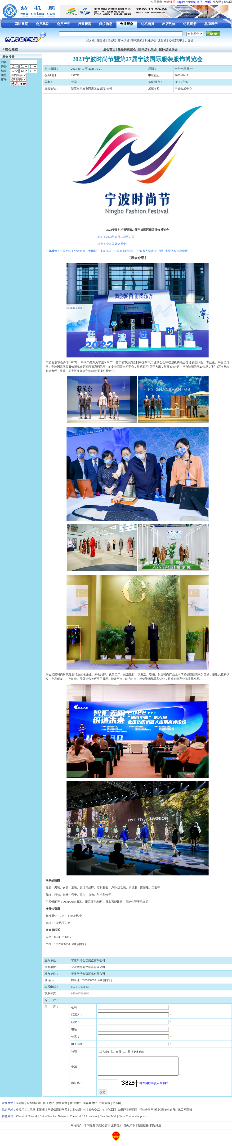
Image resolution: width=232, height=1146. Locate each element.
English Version (186, 2)
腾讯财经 (75, 1106)
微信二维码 (204, 2)
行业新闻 (84, 24)
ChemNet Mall (107, 1119)
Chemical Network (27, 1119)
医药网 (133, 1113)
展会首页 (109, 49)
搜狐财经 (61, 1106)
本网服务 (89, 1129)
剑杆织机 (150, 40)
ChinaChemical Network (54, 1119)
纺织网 (217, 2)
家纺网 (227, 2)
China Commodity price (132, 1119)
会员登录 (156, 2)
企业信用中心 (78, 1113)
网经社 (41, 1113)
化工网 (111, 1113)
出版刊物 (168, 24)
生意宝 (20, 1113)
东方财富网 (34, 1106)
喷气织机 (137, 40)
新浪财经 (48, 1106)
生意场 (31, 1113)
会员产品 (63, 24)
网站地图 (155, 1129)
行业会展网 (146, 1113)
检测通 (159, 1113)
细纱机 (101, 40)
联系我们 (103, 1129)
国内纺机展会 (147, 49)
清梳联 (111, 40)
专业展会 (126, 24)
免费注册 (169, 2)
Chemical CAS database (84, 1119)
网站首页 (21, 24)
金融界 (20, 1106)
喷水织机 (123, 40)
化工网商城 (185, 1113)
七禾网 (116, 1106)
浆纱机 (162, 40)
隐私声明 (129, 1129)
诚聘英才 (116, 1129)
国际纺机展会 (168, 49)
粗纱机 (90, 40)
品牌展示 (211, 24)
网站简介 (76, 1129)
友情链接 (143, 1129)
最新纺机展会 (127, 49)
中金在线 (104, 1106)
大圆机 (189, 40)
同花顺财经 (90, 1106)
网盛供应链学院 (57, 1113)
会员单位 (42, 24)
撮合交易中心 (97, 1113)
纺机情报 (147, 24)
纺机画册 (189, 24)
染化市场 (170, 1113)
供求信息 (105, 24)
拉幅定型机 (176, 40)
